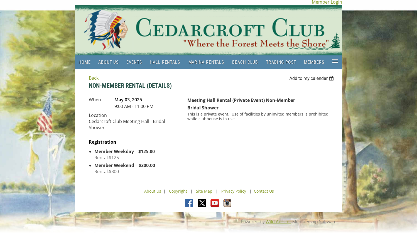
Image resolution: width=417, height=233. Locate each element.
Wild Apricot (278, 222)
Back (94, 78)
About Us (152, 191)
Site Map (204, 191)
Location (98, 115)
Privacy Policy (233, 191)
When (95, 100)
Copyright (178, 191)
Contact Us (264, 191)
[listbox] (312, 78)
